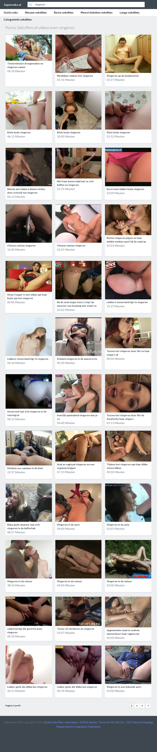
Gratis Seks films (53, 722)
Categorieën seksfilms (18, 19)
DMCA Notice (88, 722)
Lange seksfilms (129, 12)
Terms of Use (106, 722)
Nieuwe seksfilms (36, 12)
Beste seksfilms (63, 12)
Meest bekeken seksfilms (97, 12)
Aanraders (71, 722)
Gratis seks (11, 12)
